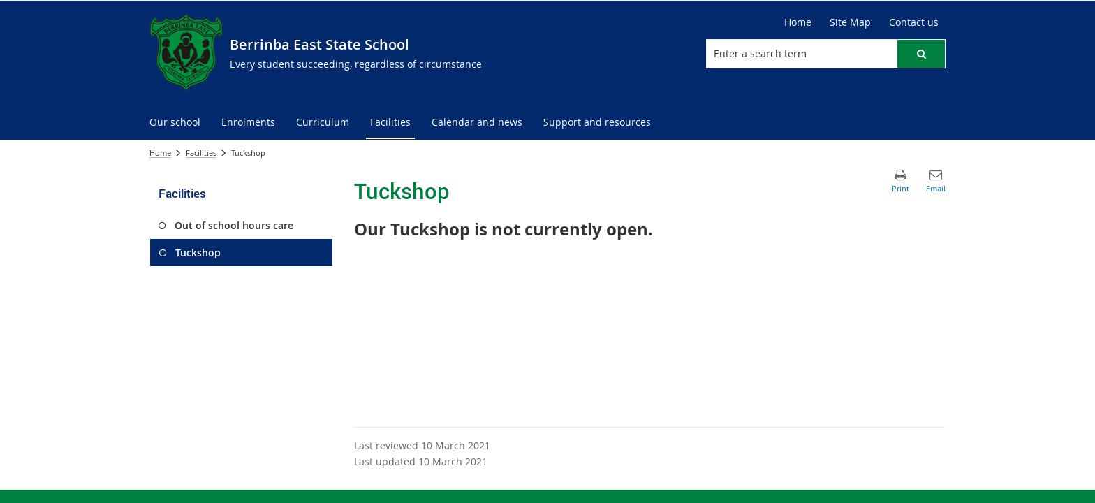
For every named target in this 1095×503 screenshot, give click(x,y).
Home (797, 22)
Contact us (914, 22)
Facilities (201, 152)
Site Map (850, 22)
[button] (921, 54)
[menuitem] (175, 122)
